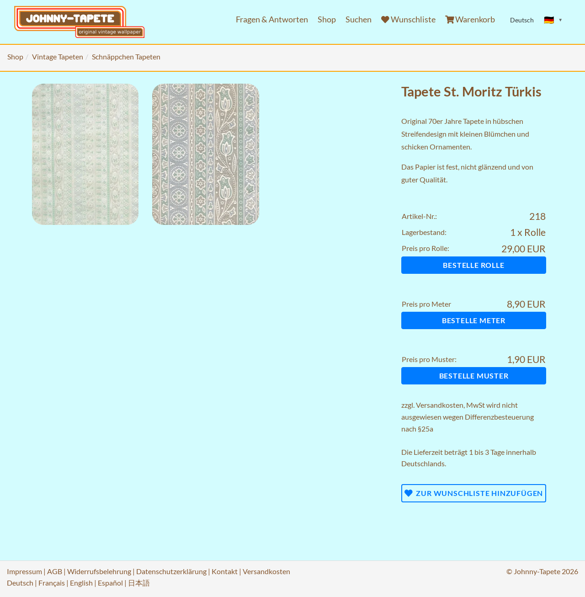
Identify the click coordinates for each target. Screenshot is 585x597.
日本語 (139, 582)
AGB (54, 571)
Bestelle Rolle (473, 265)
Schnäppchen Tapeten (126, 56)
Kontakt (225, 571)
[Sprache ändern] (553, 20)
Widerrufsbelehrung (99, 571)
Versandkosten (439, 404)
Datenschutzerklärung (171, 571)
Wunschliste (408, 19)
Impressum (24, 571)
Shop (327, 19)
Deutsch (20, 582)
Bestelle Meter (473, 320)
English (81, 582)
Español (110, 582)
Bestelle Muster (474, 375)
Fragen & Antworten (272, 19)
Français (51, 582)
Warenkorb (470, 19)
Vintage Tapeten (57, 56)
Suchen (359, 19)
